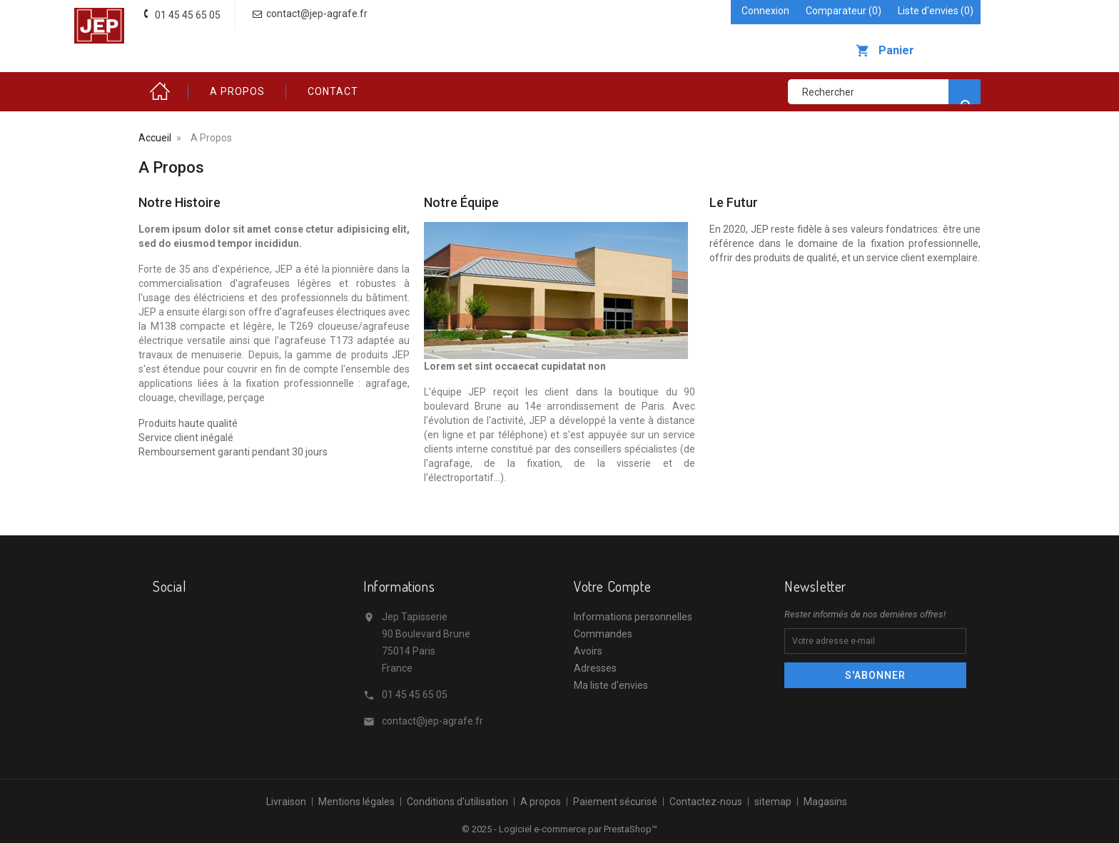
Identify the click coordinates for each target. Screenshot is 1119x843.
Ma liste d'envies (611, 685)
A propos (237, 91)
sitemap (772, 801)
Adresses (595, 668)
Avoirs (588, 651)
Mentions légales (356, 801)
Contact (333, 91)
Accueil (163, 91)
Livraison (286, 801)
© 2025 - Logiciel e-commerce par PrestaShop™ (559, 829)
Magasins (825, 801)
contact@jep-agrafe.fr (432, 721)
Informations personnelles (633, 616)
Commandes (603, 634)
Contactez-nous (705, 801)
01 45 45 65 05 (414, 694)
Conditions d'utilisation (457, 801)
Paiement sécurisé (615, 801)
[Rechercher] (884, 91)
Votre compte (612, 586)
